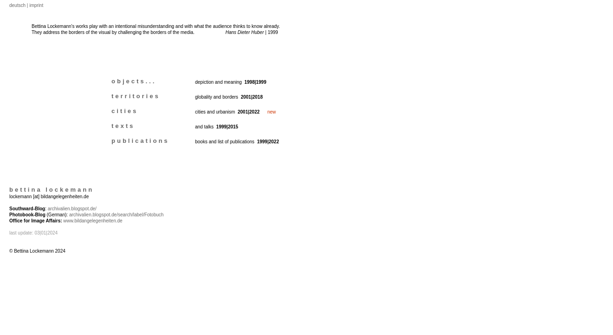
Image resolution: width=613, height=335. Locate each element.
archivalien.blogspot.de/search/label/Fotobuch (116, 214)
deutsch (17, 5)
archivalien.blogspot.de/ (72, 208)
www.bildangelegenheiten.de (92, 220)
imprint (36, 5)
